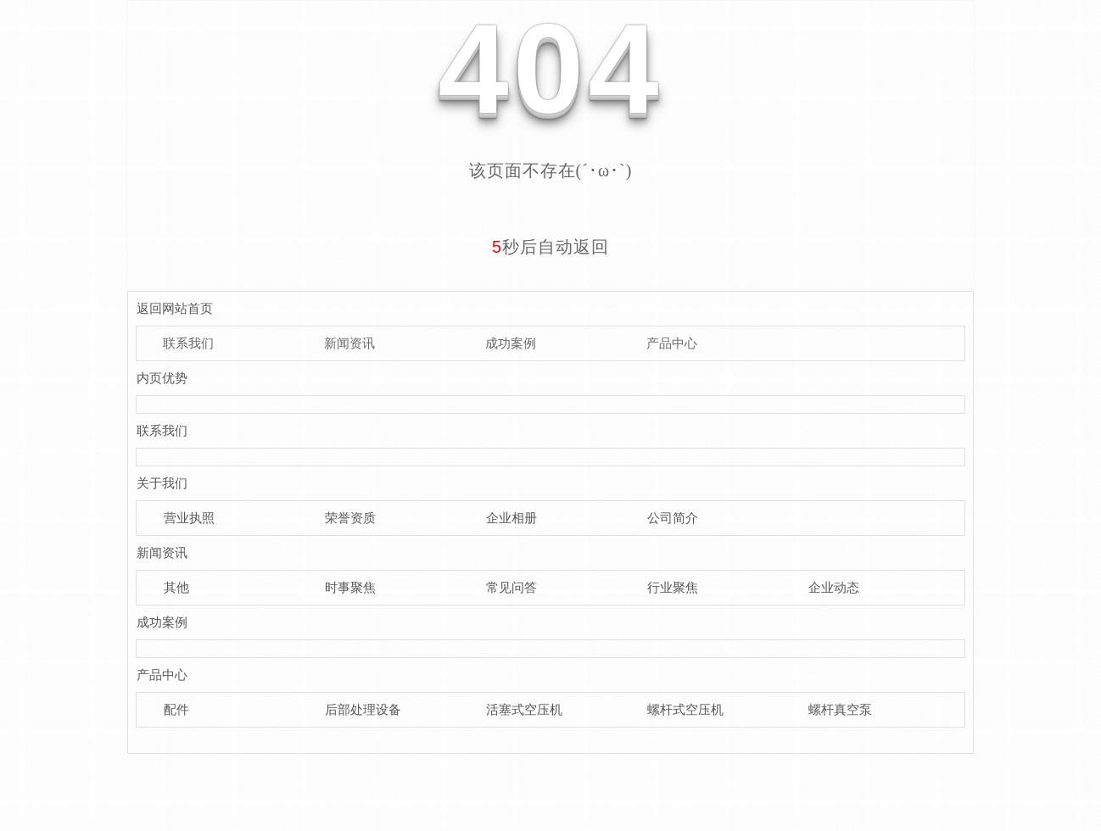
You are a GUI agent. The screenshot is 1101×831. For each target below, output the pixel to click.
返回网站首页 (175, 308)
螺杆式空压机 (685, 709)
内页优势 (162, 378)
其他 (176, 587)
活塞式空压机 (524, 709)
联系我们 (188, 343)
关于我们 (162, 483)
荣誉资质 (350, 517)
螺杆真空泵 (840, 709)
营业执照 (189, 517)
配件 (176, 709)
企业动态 (833, 587)
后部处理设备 (363, 709)
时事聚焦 (350, 587)
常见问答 (511, 587)
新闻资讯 (349, 343)
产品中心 (671, 343)
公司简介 (672, 517)
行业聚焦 (672, 587)
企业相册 (511, 517)
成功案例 (510, 343)
